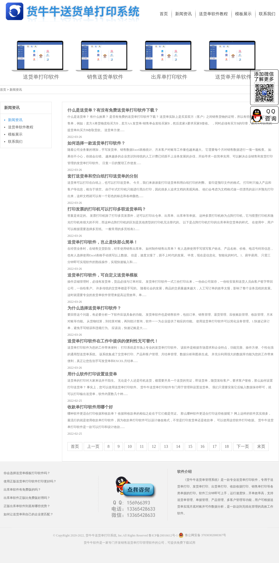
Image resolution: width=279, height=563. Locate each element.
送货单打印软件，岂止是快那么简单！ (102, 242)
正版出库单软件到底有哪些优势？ (27, 506)
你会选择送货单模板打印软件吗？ (27, 473)
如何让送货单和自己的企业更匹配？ (28, 514)
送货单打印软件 (41, 77)
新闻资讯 (16, 89)
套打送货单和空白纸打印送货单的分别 (102, 176)
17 (214, 446)
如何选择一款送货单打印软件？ (96, 143)
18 (226, 446)
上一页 (93, 446)
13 (166, 446)
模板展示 (15, 134)
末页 (261, 446)
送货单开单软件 (233, 77)
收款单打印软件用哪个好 (90, 407)
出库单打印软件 (169, 77)
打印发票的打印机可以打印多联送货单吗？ (106, 209)
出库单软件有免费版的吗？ (22, 489)
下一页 (243, 446)
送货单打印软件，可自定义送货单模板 (102, 275)
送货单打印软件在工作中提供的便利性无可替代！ (112, 341)
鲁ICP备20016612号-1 (163, 535)
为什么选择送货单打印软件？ (94, 308)
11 (142, 446)
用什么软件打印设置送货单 (92, 374)
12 (154, 446)
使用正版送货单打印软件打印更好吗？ (30, 481)
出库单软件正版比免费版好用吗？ (27, 498)
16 (202, 446)
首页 (3, 89)
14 (178, 446)
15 (190, 446)
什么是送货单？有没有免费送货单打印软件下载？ (112, 110)
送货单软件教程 (20, 127)
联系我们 (15, 142)
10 (130, 446)
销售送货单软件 (105, 77)
